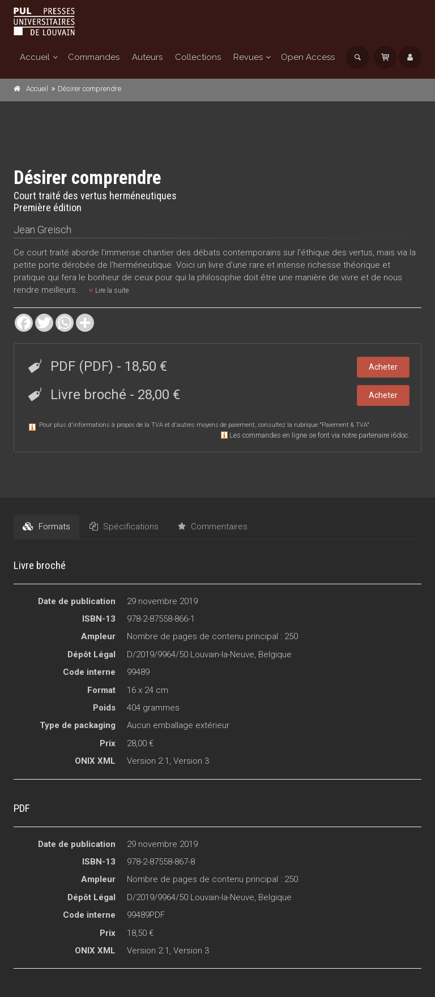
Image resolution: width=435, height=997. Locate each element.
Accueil (35, 57)
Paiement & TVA (344, 425)
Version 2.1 (148, 761)
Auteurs (147, 57)
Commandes (94, 57)
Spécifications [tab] (124, 526)
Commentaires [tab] (213, 526)
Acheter (383, 366)
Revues (248, 57)
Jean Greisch (42, 230)
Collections (198, 57)
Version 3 (191, 761)
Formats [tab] (46, 526)
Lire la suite (109, 290)
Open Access (308, 57)
